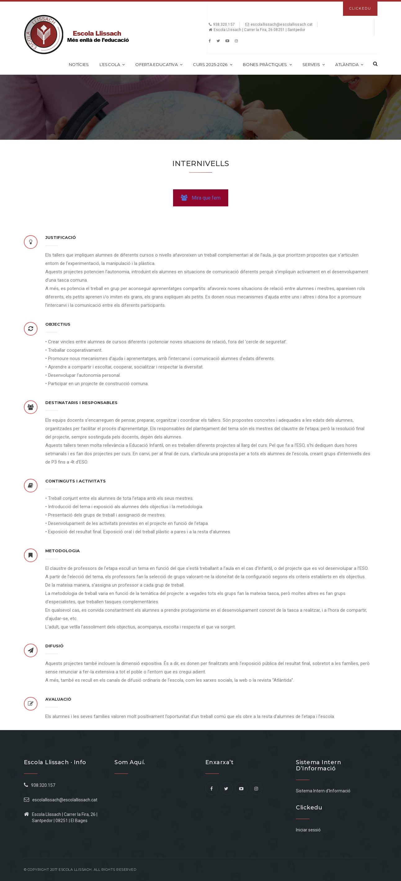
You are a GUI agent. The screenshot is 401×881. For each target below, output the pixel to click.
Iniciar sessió (308, 829)
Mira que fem (201, 198)
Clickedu (360, 8)
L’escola (112, 64)
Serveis (313, 64)
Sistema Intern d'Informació (323, 790)
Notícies (79, 64)
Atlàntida (349, 64)
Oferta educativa (158, 64)
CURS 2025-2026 (212, 64)
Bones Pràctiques (267, 64)
